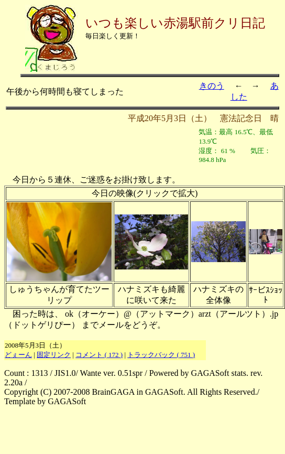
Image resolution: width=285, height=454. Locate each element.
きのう (211, 85)
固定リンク (54, 355)
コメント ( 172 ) (99, 355)
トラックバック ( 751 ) (161, 355)
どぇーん (18, 355)
